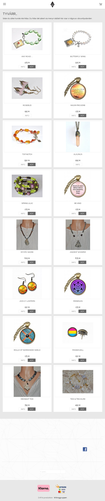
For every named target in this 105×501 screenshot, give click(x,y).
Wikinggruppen (60, 498)
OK (63, 472)
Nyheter (52, 451)
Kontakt (19, 448)
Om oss (52, 448)
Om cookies (52, 456)
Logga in (18, 454)
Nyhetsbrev (52, 454)
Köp (31, 67)
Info (23, 67)
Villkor (18, 451)
